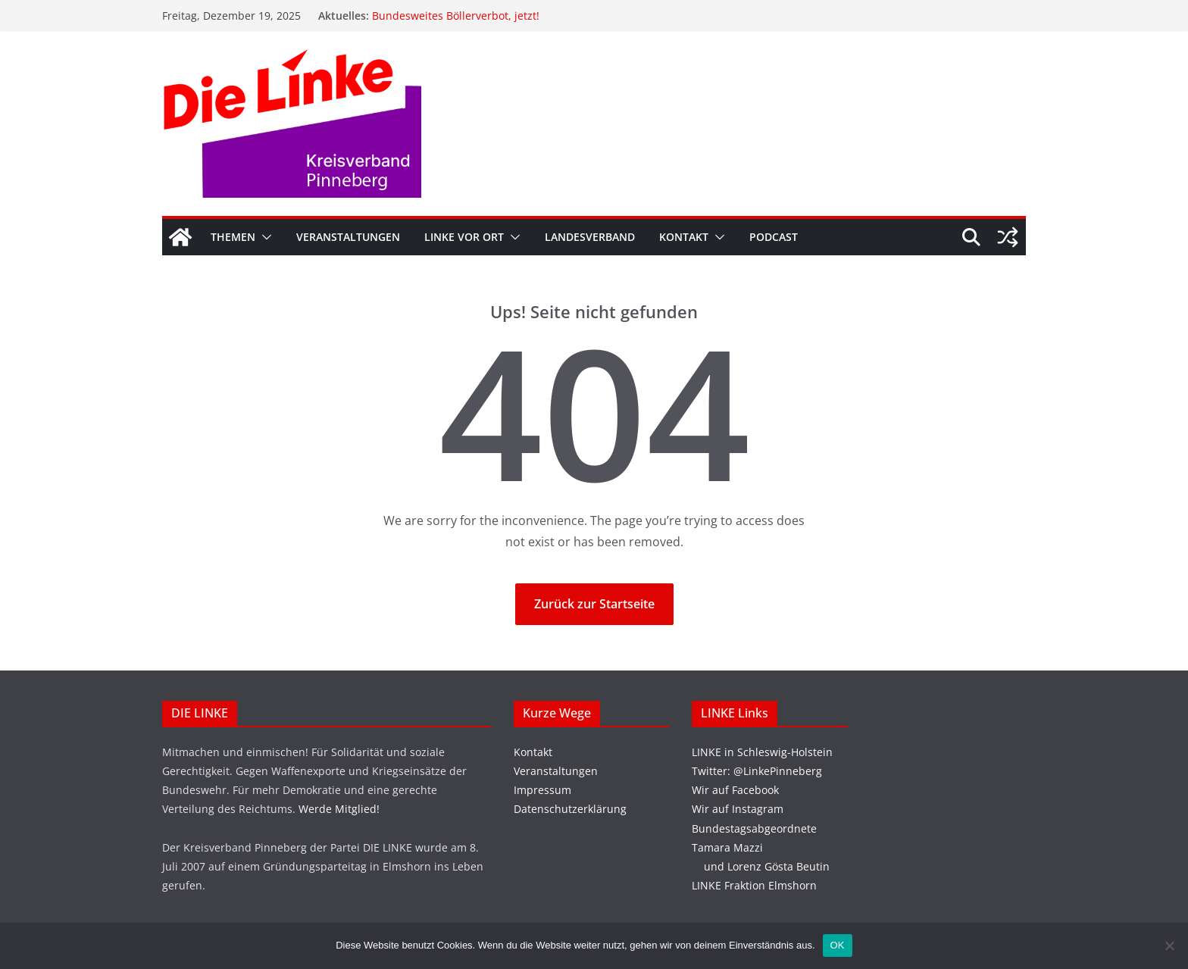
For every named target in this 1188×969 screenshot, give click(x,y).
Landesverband (590, 237)
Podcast (773, 237)
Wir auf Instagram (737, 809)
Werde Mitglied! (339, 809)
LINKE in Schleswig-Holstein (762, 752)
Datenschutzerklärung (570, 809)
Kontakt (683, 237)
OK (837, 945)
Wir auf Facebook (735, 790)
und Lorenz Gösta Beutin (761, 866)
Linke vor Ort (464, 237)
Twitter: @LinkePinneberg (757, 771)
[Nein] (1169, 945)
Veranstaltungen (348, 237)
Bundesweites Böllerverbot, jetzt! (455, 15)
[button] (263, 237)
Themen (233, 237)
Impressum (542, 790)
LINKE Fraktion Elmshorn (754, 885)
